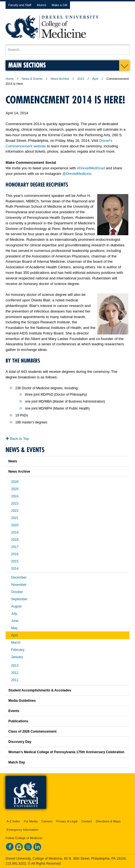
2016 (15, 554)
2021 (15, 518)
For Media (31, 821)
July (14, 614)
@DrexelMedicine (76, 174)
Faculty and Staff (19, 5)
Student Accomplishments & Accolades (39, 690)
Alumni (41, 5)
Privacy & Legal (67, 821)
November (18, 585)
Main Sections (27, 65)
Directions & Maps (108, 821)
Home (10, 78)
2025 (15, 489)
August (16, 606)
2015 (15, 561)
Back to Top (17, 439)
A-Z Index (13, 821)
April (95, 78)
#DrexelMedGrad (91, 168)
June (14, 621)
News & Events (32, 78)
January (17, 657)
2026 (15, 482)
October (17, 592)
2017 (15, 547)
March (15, 642)
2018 (15, 540)
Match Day (16, 762)
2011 (15, 680)
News (12, 461)
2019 (15, 532)
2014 (80, 78)
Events (13, 711)
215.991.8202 (16, 863)
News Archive (60, 78)
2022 (15, 511)
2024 (15, 496)
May (14, 628)
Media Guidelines (22, 701)
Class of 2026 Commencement (32, 731)
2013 (15, 666)
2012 (15, 673)
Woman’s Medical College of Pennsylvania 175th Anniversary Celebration (66, 752)
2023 (15, 503)
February (17, 650)
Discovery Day (19, 742)
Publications (18, 721)
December (18, 577)
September (19, 599)
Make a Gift (59, 5)
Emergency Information (22, 829)
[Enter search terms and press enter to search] (67, 50)
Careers (46, 821)
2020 (15, 525)
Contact (86, 821)
